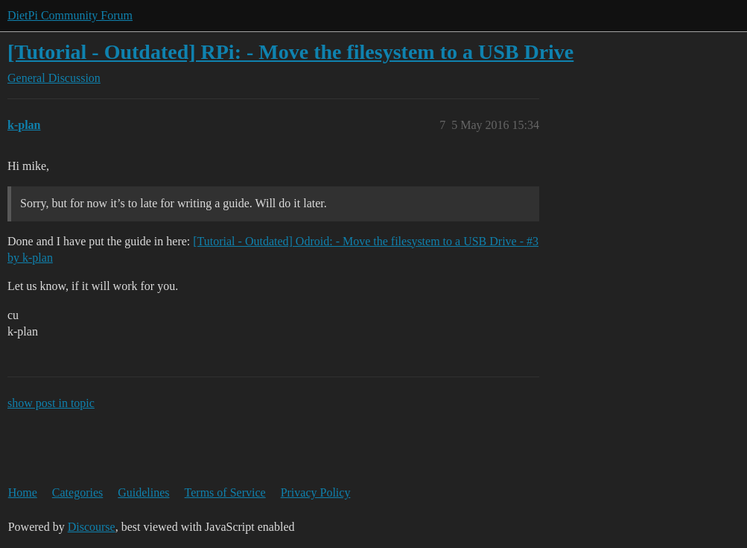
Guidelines (143, 492)
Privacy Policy (316, 492)
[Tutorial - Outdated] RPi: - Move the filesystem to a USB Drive (290, 51)
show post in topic (51, 403)
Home (22, 492)
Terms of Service (225, 492)
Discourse (91, 526)
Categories (77, 492)
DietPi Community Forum (70, 15)
